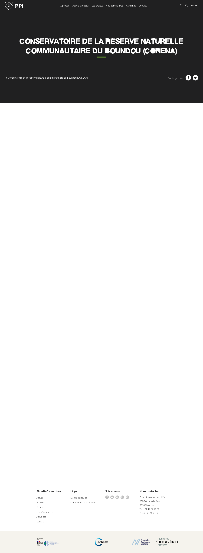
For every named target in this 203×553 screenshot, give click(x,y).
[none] (193, 6)
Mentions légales (78, 497)
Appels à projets (80, 5)
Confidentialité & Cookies (83, 502)
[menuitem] (193, 6)
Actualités (131, 5)
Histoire (40, 502)
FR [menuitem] (192, 5)
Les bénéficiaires (44, 512)
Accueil (39, 497)
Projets (39, 507)
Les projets (97, 5)
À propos (64, 5)
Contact (143, 5)
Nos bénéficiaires (114, 5)
